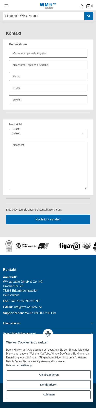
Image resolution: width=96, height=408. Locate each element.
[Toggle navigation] (6, 6)
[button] (81, 6)
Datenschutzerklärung (19, 365)
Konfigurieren (48, 384)
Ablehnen (49, 394)
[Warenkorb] (91, 6)
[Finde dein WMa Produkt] (44, 16)
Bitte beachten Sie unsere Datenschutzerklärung (34, 209)
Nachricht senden (48, 219)
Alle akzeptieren (49, 374)
